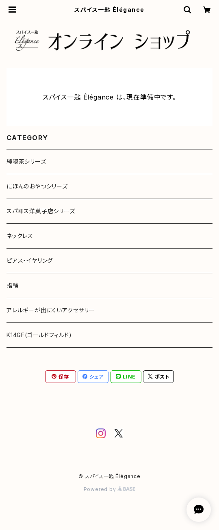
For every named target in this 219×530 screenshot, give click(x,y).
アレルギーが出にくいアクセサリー (51, 310)
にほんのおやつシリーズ (37, 186)
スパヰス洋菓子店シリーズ (41, 211)
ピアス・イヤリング (30, 260)
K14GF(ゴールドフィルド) (39, 334)
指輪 (13, 285)
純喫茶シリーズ (26, 161)
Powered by (110, 489)
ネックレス (20, 235)
